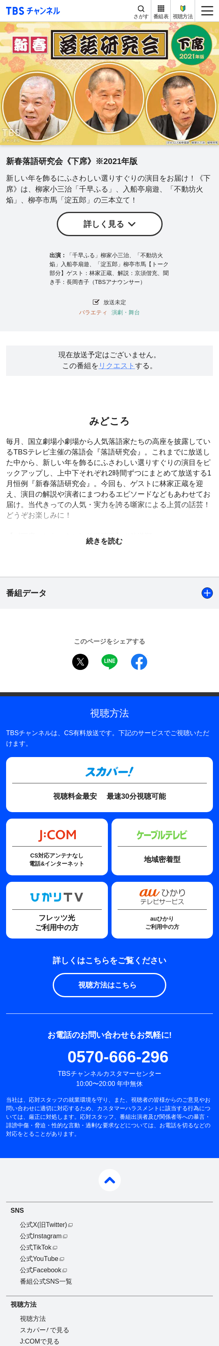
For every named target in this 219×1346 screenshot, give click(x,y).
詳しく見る (104, 224)
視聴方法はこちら (107, 985)
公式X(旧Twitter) (43, 1224)
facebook (139, 662)
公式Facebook (40, 1270)
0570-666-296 (117, 1057)
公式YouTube (39, 1258)
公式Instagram (41, 1236)
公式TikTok (36, 1247)
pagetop (110, 1180)
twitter (80, 662)
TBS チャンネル (32, 10)
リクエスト (117, 366)
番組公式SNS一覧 (46, 1281)
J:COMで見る (40, 1341)
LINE (109, 662)
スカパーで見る (44, 1330)
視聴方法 (183, 16)
